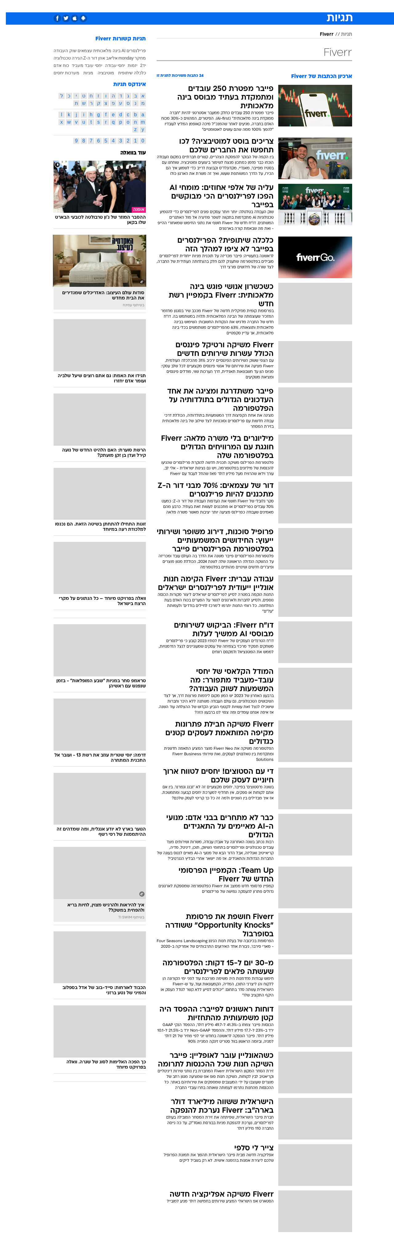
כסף (228, 6)
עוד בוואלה (127, 153)
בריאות (193, 6)
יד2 (137, 65)
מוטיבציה (100, 72)
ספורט (285, 6)
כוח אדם (55, 65)
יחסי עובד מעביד (81, 65)
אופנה (127, 6)
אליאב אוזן (102, 58)
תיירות (172, 6)
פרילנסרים (130, 50)
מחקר (134, 58)
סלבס (245, 6)
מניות (82, 72)
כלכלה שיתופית (126, 72)
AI (118, 50)
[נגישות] (8, 6)
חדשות (306, 6)
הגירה (71, 58)
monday (120, 58)
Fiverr (321, 34)
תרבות (265, 6)
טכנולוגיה (149, 6)
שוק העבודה (59, 50)
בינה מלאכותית (101, 50)
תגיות (340, 34)
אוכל (212, 6)
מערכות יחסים (61, 72)
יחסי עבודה (109, 65)
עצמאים (79, 50)
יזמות (126, 65)
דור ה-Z (84, 58)
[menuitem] (302, 6)
